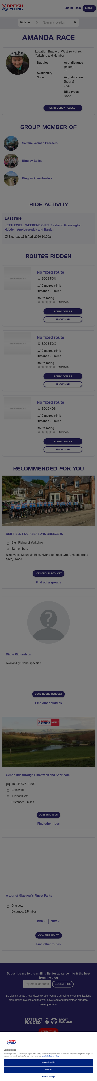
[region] (48, 1056)
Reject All (48, 1069)
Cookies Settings (48, 1077)
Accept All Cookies (49, 1062)
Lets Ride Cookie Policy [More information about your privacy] (50, 1056)
